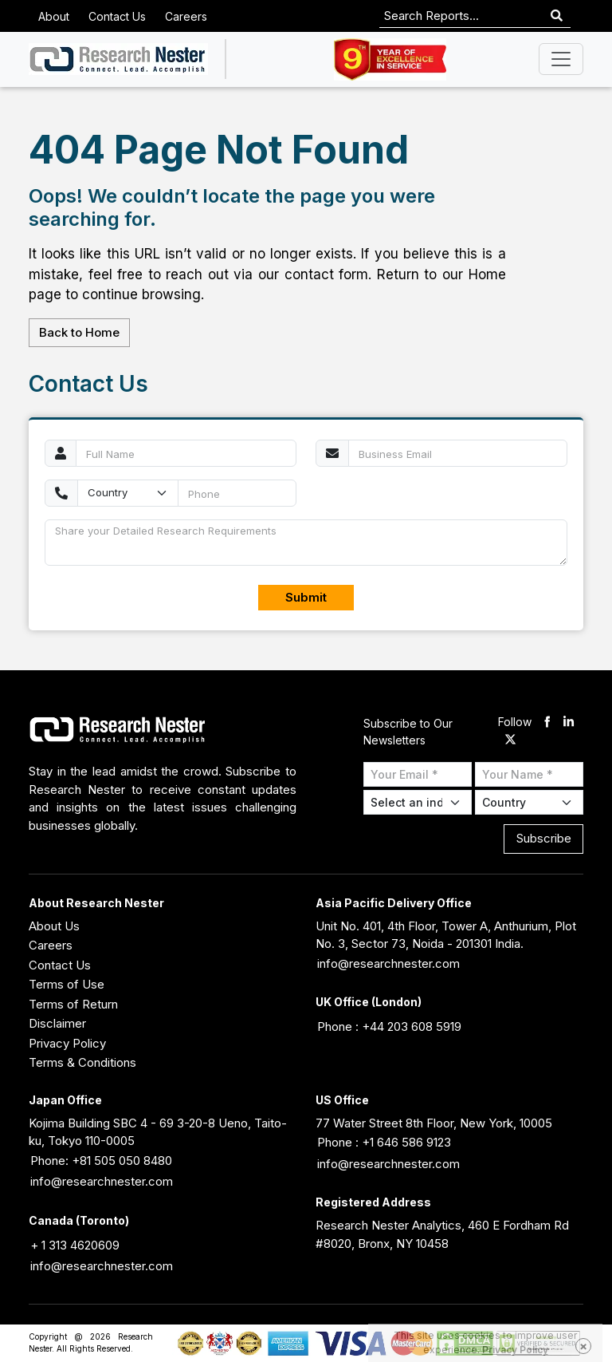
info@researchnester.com (388, 963)
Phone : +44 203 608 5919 (389, 1026)
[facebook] (547, 722)
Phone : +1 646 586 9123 (384, 1142)
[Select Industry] (417, 802)
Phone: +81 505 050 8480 (101, 1160)
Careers (186, 16)
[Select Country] (529, 802)
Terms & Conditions (82, 1062)
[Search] (556, 16)
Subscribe (543, 838)
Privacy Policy (67, 1043)
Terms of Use (66, 984)
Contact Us (117, 16)
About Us (54, 926)
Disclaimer (57, 1023)
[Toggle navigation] (561, 59)
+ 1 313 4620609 (75, 1245)
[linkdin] (569, 722)
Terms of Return (73, 1004)
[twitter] (510, 741)
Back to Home (79, 332)
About (53, 16)
